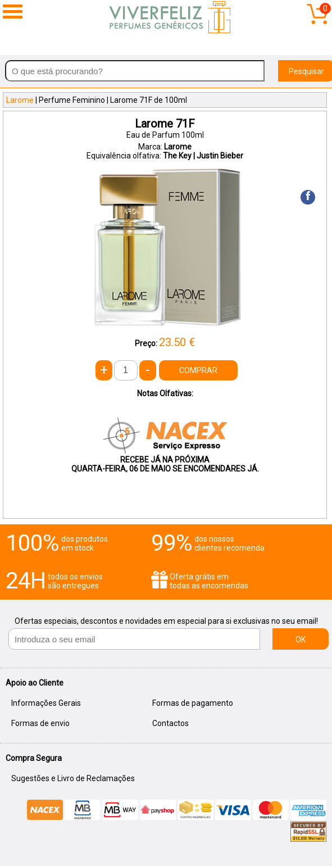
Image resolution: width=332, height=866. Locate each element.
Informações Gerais (46, 703)
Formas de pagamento (192, 703)
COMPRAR (198, 370)
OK (300, 639)
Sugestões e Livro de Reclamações (73, 778)
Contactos (170, 723)
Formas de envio (40, 723)
